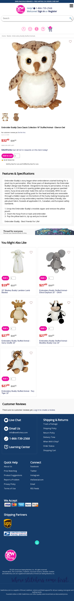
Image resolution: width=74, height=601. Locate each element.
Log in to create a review (44, 410)
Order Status (48, 446)
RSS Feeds (34, 488)
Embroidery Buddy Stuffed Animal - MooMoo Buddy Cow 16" (53, 342)
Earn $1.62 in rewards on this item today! (24, 150)
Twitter (33, 471)
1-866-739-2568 (42, 8)
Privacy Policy (9, 484)
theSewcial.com (36, 479)
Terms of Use (10, 488)
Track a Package (50, 424)
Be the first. (22, 132)
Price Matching (10, 471)
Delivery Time (49, 437)
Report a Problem (11, 479)
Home (4, 36)
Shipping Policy (49, 428)
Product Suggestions (13, 475)
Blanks (9, 36)
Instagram (34, 475)
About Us (8, 466)
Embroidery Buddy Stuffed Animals (23, 36)
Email (32, 484)
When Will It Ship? (51, 441)
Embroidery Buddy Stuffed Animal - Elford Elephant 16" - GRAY (53, 291)
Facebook (34, 466)
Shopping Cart (49, 450)
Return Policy (49, 432)
